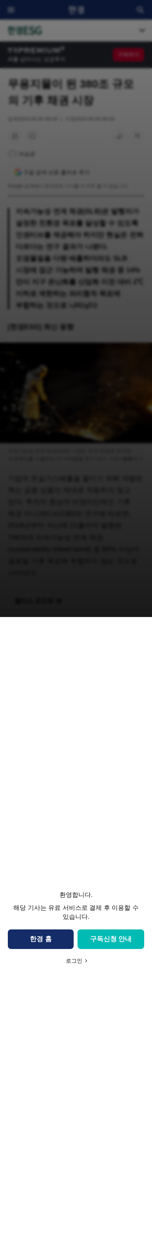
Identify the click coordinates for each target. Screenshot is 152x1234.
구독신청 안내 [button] (111, 939)
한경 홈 (41, 939)
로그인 (74, 961)
